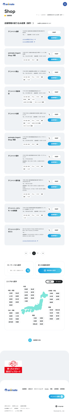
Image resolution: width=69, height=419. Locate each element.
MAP (54, 32)
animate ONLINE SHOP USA (29, 241)
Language (60, 406)
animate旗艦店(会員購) (28, 42)
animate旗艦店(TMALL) (28, 39)
